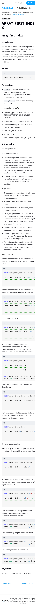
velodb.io (11, 3)
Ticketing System (20, 3)
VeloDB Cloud (7, 8)
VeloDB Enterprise (24, 8)
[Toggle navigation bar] (3, 3)
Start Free (30, 3)
